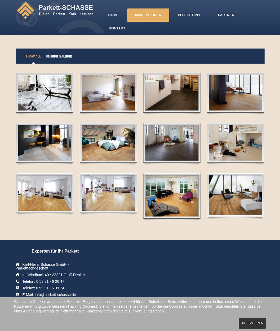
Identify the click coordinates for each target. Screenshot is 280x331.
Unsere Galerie (59, 56)
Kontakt (117, 28)
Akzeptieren (252, 323)
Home (113, 15)
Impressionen (148, 15)
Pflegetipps (190, 15)
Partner (226, 15)
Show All (33, 56)
